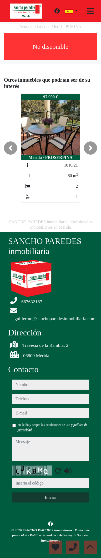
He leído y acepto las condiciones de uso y (52, 427)
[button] (10, 148)
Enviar (50, 497)
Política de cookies (43, 535)
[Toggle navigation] (90, 11)
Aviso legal (67, 535)
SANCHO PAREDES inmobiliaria (48, 530)
